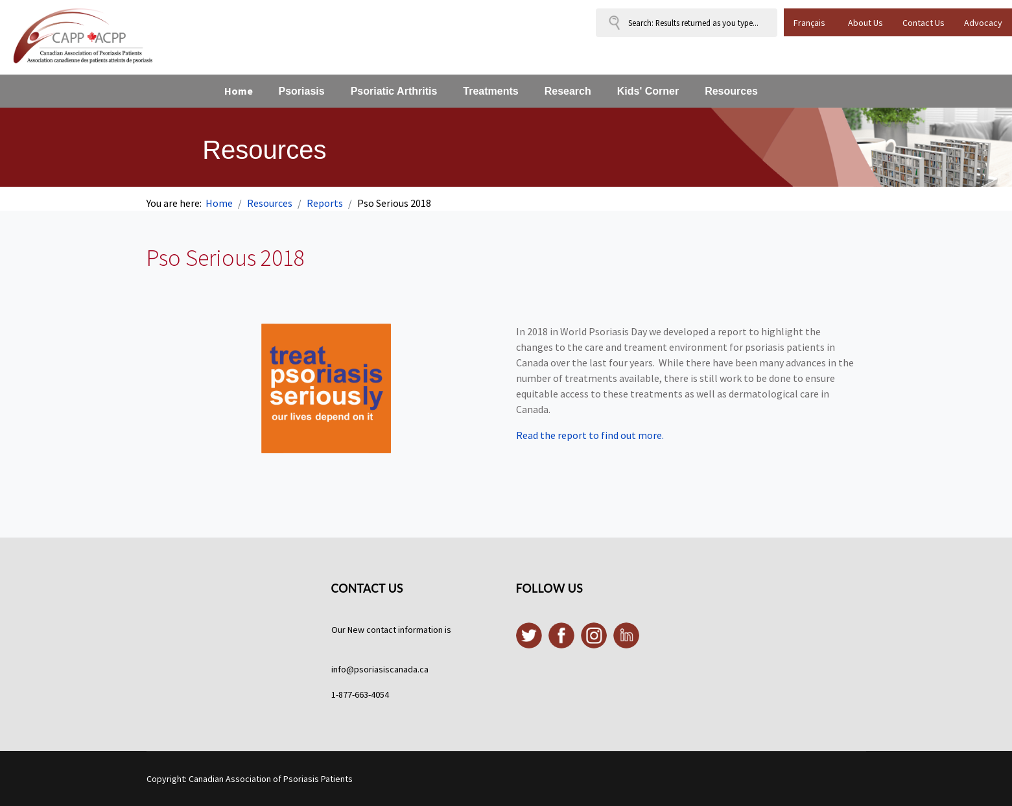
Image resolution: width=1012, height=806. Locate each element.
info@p (345, 669)
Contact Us (923, 23)
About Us (865, 23)
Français (809, 23)
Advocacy (983, 23)
